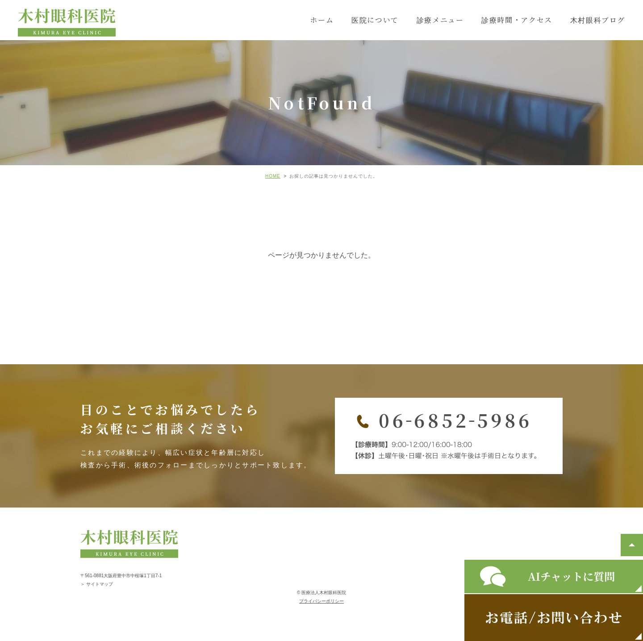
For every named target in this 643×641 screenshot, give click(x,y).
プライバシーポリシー (321, 601)
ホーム (322, 20)
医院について (375, 20)
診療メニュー (440, 20)
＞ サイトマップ (96, 584)
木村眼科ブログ (597, 20)
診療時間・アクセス (516, 20)
